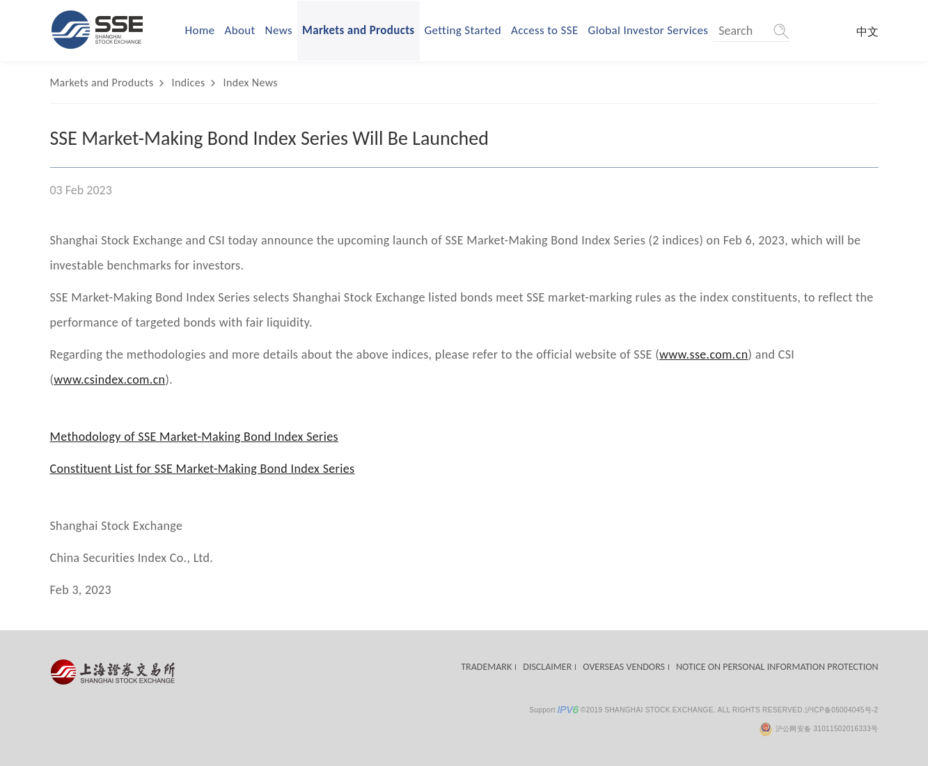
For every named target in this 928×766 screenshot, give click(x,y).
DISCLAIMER (547, 667)
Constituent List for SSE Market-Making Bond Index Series (202, 468)
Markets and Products (358, 30)
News (278, 30)
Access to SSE (545, 30)
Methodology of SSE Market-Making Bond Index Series (194, 436)
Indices (188, 82)
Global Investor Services (648, 30)
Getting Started (463, 30)
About (240, 30)
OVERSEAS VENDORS (624, 667)
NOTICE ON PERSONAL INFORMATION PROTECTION (777, 667)
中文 (867, 32)
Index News (250, 82)
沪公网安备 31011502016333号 (818, 729)
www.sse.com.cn (703, 354)
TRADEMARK (486, 667)
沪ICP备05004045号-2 (842, 710)
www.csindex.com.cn (109, 379)
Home (200, 30)
